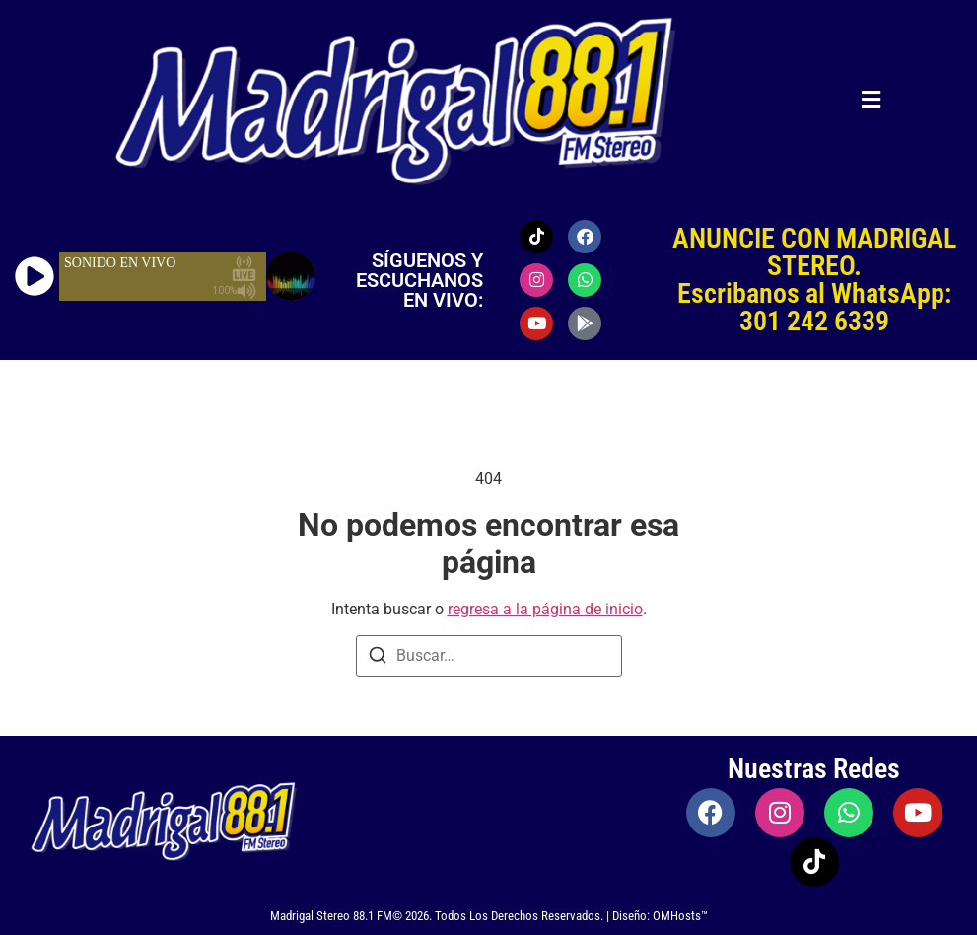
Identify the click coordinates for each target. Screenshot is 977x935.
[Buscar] (377, 658)
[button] (871, 100)
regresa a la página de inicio (545, 609)
